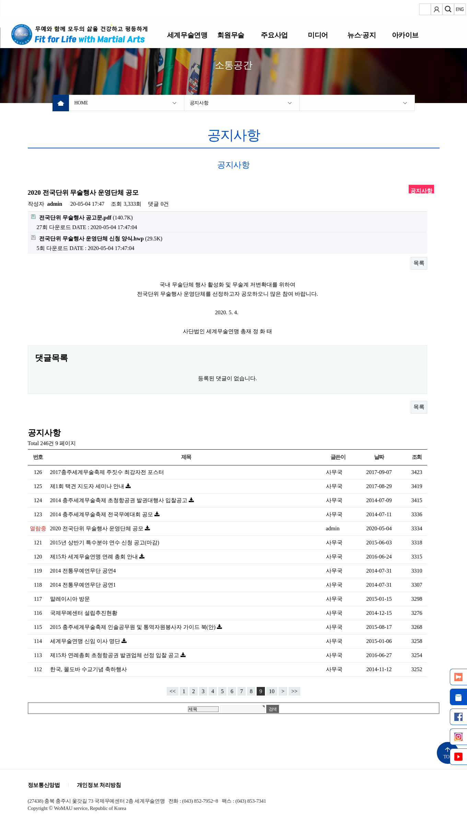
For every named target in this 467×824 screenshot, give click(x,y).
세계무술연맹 (187, 34)
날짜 (379, 457)
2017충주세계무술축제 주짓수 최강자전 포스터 (107, 472)
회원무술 (230, 34)
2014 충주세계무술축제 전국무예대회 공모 (102, 514)
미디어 (318, 34)
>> (294, 691)
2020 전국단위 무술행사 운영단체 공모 (97, 528)
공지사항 (199, 102)
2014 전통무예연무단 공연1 (83, 585)
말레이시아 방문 (70, 599)
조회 (417, 457)
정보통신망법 (44, 785)
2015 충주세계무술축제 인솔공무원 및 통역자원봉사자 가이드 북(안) (133, 627)
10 (272, 691)
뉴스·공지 (361, 34)
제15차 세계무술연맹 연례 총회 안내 (94, 557)
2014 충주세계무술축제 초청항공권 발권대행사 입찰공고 (119, 500)
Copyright (38, 808)
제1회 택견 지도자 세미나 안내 (88, 486)
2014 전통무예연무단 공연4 (83, 571)
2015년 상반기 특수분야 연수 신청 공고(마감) (105, 542)
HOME (81, 102)
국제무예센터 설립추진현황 (83, 613)
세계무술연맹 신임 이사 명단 (85, 641)
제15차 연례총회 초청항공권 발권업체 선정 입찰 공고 (115, 655)
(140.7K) (82, 217)
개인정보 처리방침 (99, 785)
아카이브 (405, 34)
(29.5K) (97, 238)
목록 (418, 263)
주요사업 (274, 34)
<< (173, 691)
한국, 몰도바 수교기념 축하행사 (88, 669)
